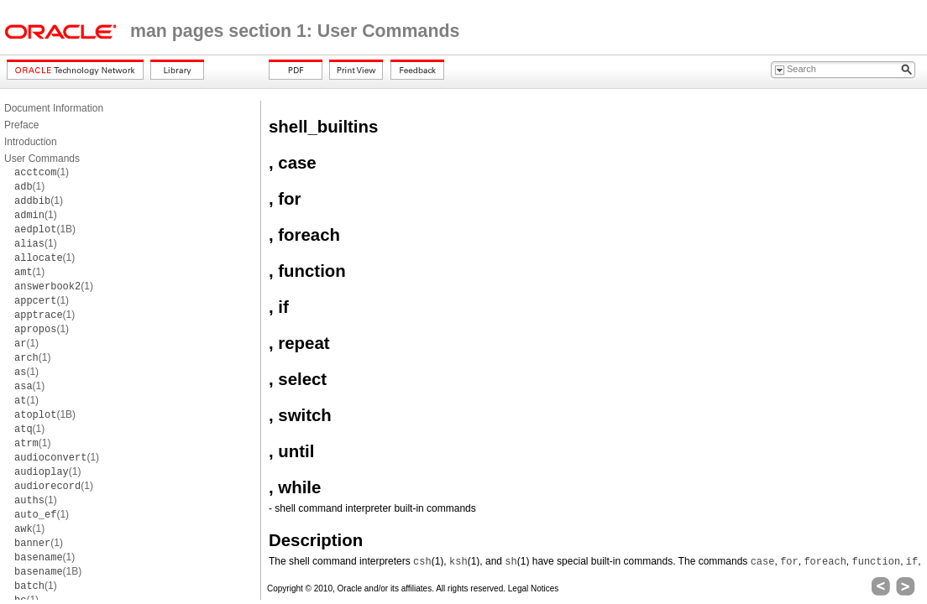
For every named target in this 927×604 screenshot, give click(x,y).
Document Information (53, 108)
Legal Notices (533, 588)
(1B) (45, 229)
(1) (41, 172)
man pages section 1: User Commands (294, 31)
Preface (21, 125)
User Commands (42, 158)
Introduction (30, 142)
